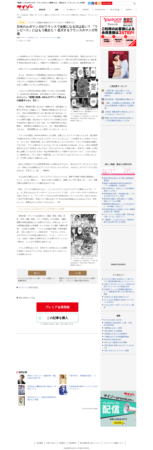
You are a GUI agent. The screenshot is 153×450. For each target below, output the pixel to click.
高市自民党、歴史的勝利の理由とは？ (120, 99)
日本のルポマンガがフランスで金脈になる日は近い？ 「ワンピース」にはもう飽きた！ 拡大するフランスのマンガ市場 (57, 30)
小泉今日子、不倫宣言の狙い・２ (82, 376)
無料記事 (42, 10)
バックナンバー (100, 10)
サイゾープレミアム (25, 7)
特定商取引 (72, 443)
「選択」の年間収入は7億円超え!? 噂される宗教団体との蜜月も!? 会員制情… (119, 105)
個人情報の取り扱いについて (90, 443)
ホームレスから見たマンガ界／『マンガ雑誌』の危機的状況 (36, 279)
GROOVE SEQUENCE (112, 339)
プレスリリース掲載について (114, 443)
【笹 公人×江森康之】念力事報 (115, 342)
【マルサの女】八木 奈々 (113, 320)
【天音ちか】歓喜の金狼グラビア (116, 297)
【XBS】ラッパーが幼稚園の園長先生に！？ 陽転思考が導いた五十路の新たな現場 (119, 291)
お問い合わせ (51, 443)
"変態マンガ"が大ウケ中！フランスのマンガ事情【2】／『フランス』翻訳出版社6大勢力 (77, 279)
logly (95, 408)
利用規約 (62, 443)
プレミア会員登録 (57, 307)
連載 (56, 10)
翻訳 (59, 37)
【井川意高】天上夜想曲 (113, 331)
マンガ (54, 37)
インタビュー (71, 10)
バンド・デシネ (39, 37)
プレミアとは (114, 10)
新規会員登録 (107, 3)
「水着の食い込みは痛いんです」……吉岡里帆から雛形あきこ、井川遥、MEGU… (120, 93)
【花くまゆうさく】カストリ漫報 (116, 350)
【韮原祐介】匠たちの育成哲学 (115, 334)
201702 (30, 37)
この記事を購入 (57, 318)
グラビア (85, 10)
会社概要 (40, 443)
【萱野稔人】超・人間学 (113, 328)
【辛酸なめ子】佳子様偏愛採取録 (116, 337)
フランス (48, 37)
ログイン (22, 287)
